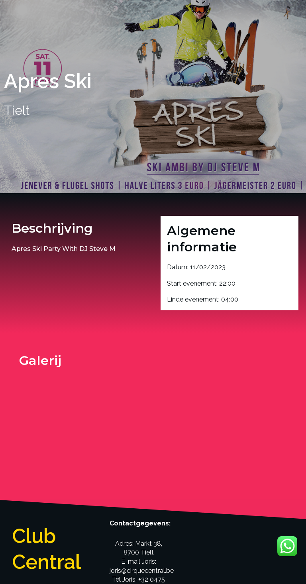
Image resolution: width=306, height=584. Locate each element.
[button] (50, 502)
